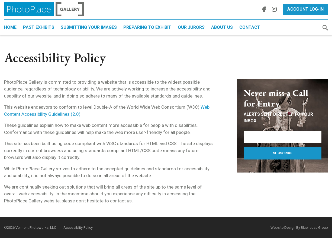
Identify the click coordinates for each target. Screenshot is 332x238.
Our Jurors (191, 27)
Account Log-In (305, 9)
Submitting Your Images (89, 27)
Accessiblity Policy (78, 228)
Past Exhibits (38, 27)
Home (10, 27)
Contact (249, 27)
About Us (222, 27)
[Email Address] (282, 137)
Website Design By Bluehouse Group (299, 228)
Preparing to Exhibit (147, 27)
